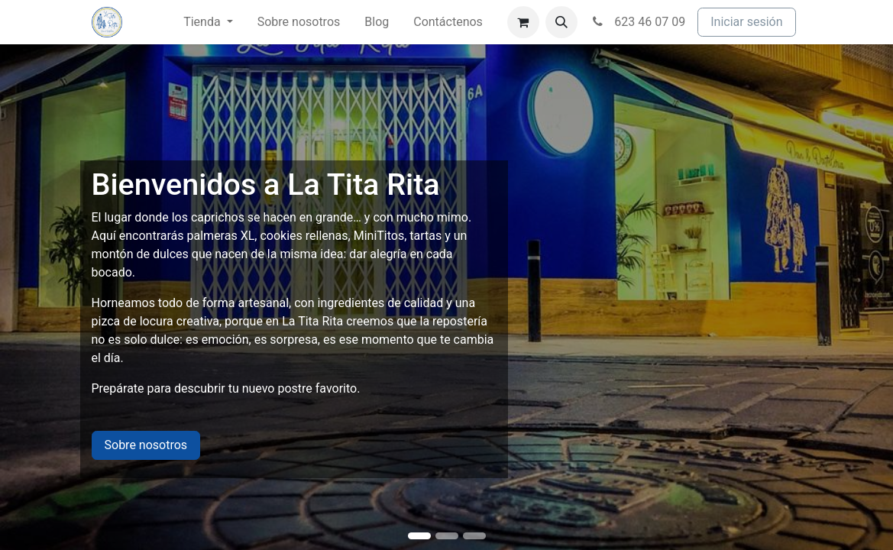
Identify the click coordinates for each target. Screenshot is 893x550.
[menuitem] (208, 22)
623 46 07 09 (637, 22)
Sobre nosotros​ (146, 445)
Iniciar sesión (746, 22)
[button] (561, 22)
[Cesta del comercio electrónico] (523, 22)
